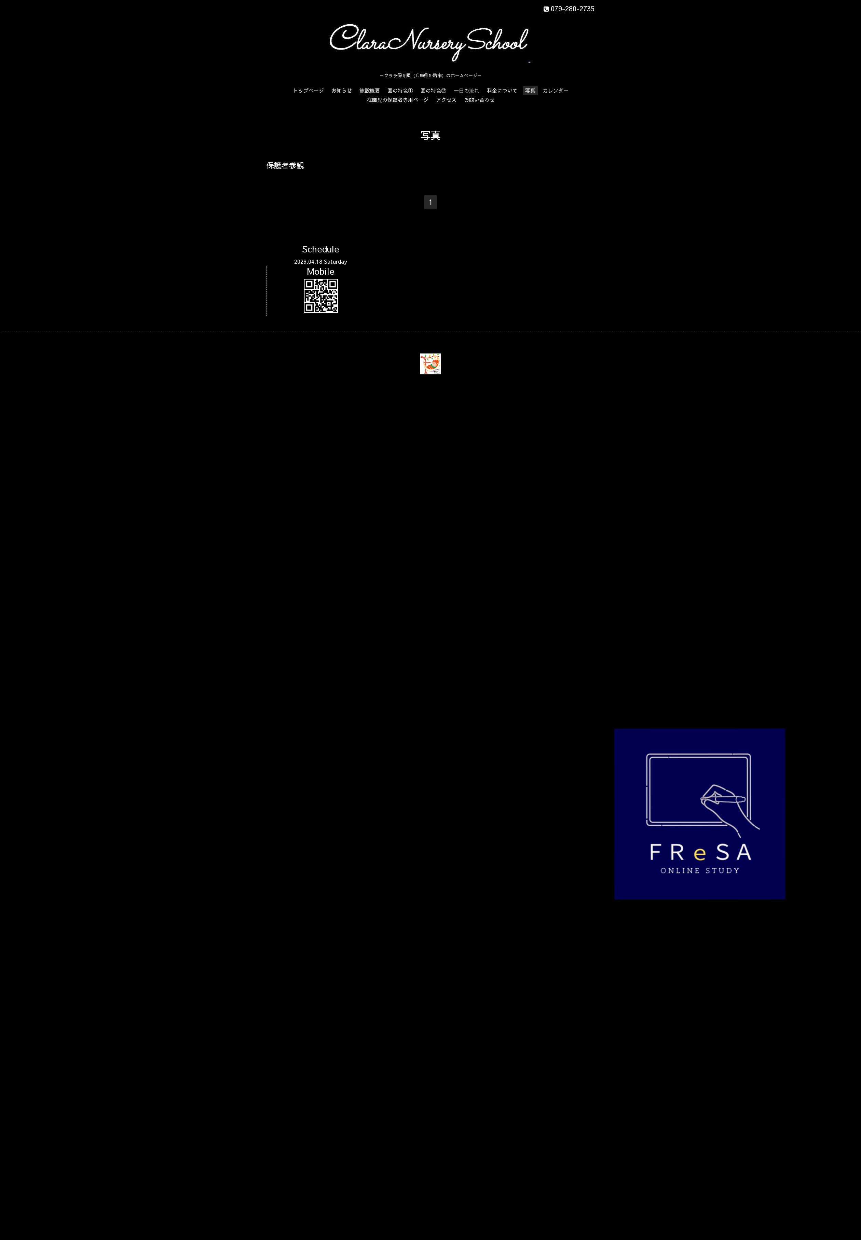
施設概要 (369, 90)
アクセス (446, 99)
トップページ (308, 90)
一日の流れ (466, 90)
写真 (530, 90)
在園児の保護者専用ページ (397, 99)
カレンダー (556, 90)
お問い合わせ (479, 99)
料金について (502, 90)
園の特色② (433, 90)
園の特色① (400, 90)
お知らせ (341, 90)
